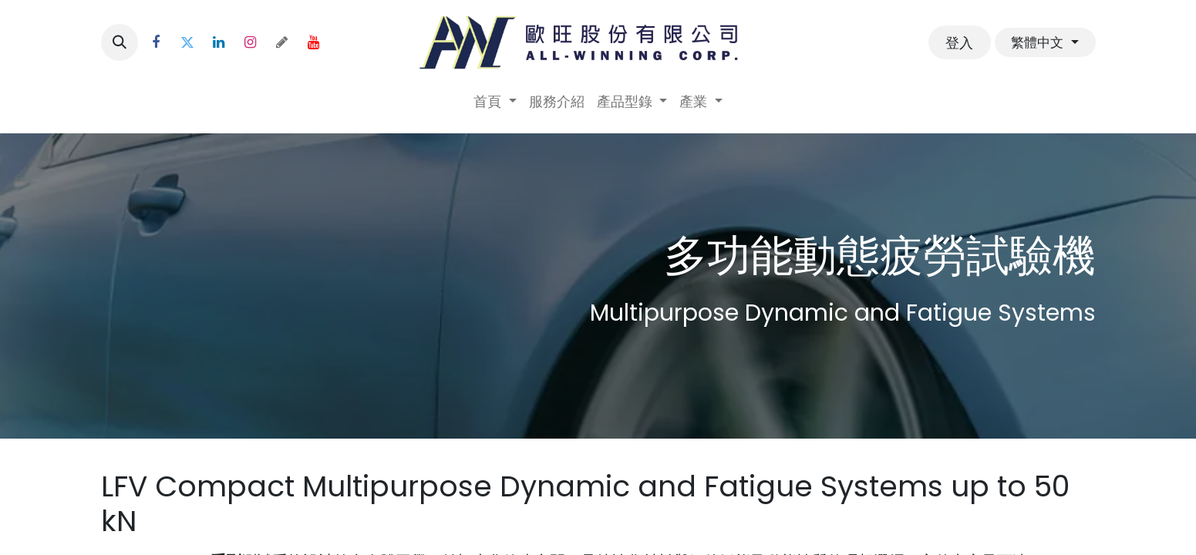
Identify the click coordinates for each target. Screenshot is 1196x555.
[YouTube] (314, 42)
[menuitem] (495, 101)
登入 (959, 42)
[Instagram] (250, 42)
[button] (119, 42)
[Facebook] (156, 42)
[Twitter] (187, 42)
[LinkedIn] (219, 42)
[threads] (282, 42)
